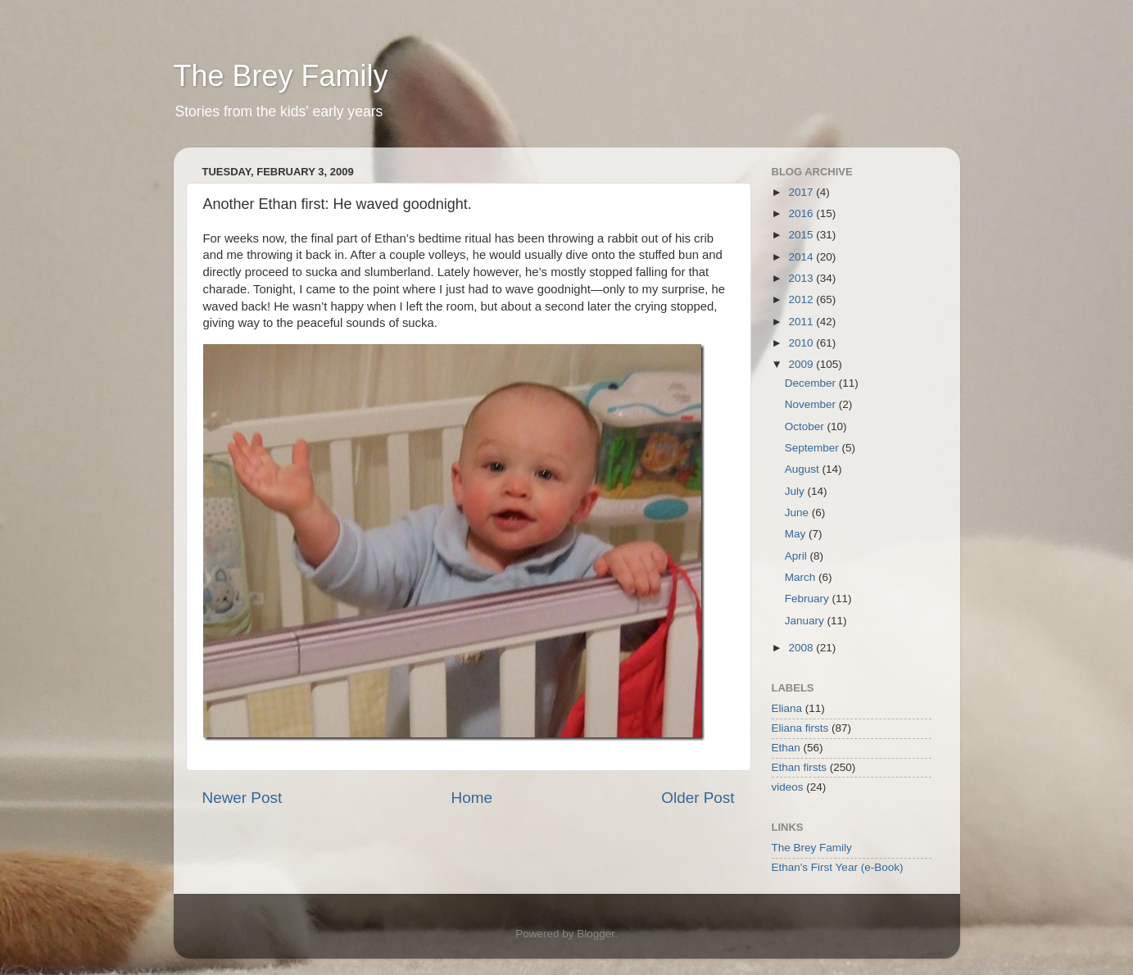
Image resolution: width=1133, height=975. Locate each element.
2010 (802, 343)
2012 (802, 299)
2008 (802, 648)
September (813, 448)
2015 (802, 235)
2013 (802, 278)
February (808, 598)
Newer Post (242, 797)
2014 (802, 257)
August (804, 469)
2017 (802, 192)
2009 (802, 364)
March (801, 577)
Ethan (786, 747)
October (806, 426)
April (797, 556)
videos (788, 787)
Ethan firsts (799, 767)
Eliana (787, 708)
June (798, 512)
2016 (802, 213)
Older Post (697, 797)
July (796, 491)
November (812, 404)
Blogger (595, 933)
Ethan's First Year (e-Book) (838, 867)
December (812, 383)
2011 (802, 321)
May (797, 534)
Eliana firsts (800, 728)
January (806, 620)
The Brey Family (281, 76)
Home (471, 797)
